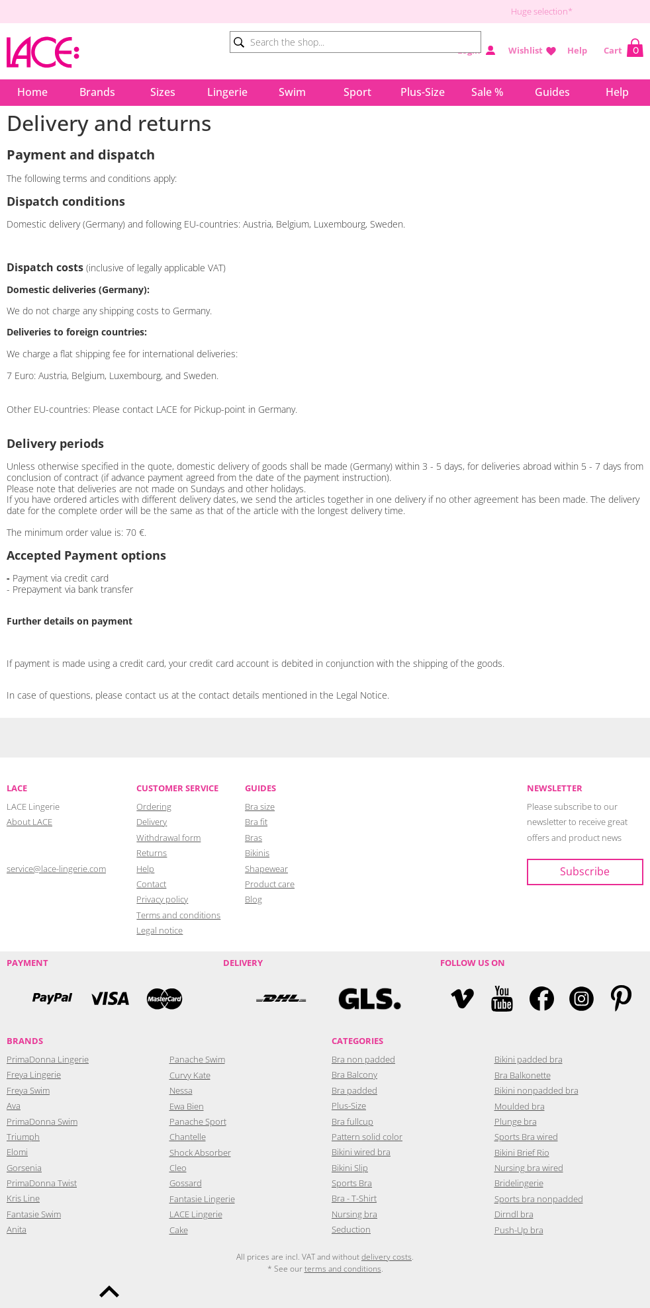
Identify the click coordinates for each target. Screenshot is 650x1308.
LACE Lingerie (195, 1214)
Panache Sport (197, 1121)
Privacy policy (162, 899)
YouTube (502, 999)
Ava (14, 1106)
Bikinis (257, 853)
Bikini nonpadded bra (536, 1090)
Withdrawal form (168, 838)
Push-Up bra (518, 1230)
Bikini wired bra (361, 1152)
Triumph (23, 1137)
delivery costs (386, 1256)
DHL (280, 999)
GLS (370, 999)
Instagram (581, 999)
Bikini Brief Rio (521, 1152)
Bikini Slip (350, 1168)
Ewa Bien (186, 1106)
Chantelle (187, 1137)
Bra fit (256, 822)
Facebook (542, 999)
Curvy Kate (189, 1075)
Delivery (151, 822)
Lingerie (227, 92)
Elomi (17, 1152)
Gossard (185, 1183)
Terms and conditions (178, 915)
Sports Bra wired (526, 1137)
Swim (292, 92)
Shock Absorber (200, 1152)
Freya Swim (28, 1090)
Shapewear (266, 869)
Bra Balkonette (522, 1075)
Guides (552, 92)
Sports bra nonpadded (538, 1199)
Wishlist (525, 50)
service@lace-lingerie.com (56, 869)
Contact (151, 884)
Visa (108, 999)
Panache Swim (197, 1059)
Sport (357, 92)
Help (577, 50)
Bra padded (354, 1090)
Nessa (181, 1090)
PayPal (52, 999)
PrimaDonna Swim (42, 1121)
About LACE (29, 822)
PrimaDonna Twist (42, 1183)
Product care (270, 884)
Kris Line (23, 1198)
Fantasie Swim (34, 1214)
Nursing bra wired (528, 1168)
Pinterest (621, 999)
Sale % (487, 92)
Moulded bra (519, 1106)
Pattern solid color (367, 1137)
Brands (97, 92)
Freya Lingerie (34, 1074)
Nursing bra (354, 1214)
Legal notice (159, 930)
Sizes (162, 92)
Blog (253, 899)
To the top (109, 1291)
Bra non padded (363, 1059)
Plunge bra (515, 1121)
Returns (151, 853)
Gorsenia (24, 1168)
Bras (253, 838)
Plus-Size (422, 92)
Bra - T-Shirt (354, 1198)
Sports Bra (352, 1183)
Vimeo (462, 999)
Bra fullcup (352, 1121)
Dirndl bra (514, 1214)
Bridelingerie (518, 1183)
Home (32, 92)
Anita (16, 1229)
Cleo (178, 1168)
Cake (178, 1230)
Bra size (260, 806)
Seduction (351, 1229)
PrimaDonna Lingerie (48, 1059)
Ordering (153, 806)
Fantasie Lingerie (202, 1199)
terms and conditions (342, 1268)
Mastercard (164, 999)
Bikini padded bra (528, 1059)
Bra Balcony (354, 1074)
